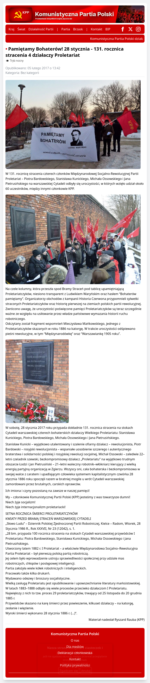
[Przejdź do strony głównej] (75, 14)
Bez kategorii (30, 73)
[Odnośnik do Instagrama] (138, 29)
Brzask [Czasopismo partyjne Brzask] (78, 29)
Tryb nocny (14, 61)
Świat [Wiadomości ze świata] (21, 29)
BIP (108, 29)
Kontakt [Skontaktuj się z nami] (96, 29)
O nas (75, 640)
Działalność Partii (41, 29)
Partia (65, 29)
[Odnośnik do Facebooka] (122, 29)
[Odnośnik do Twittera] (130, 29)
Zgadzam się (68, 671)
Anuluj (86, 671)
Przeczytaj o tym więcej (75, 663)
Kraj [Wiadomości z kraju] (11, 29)
